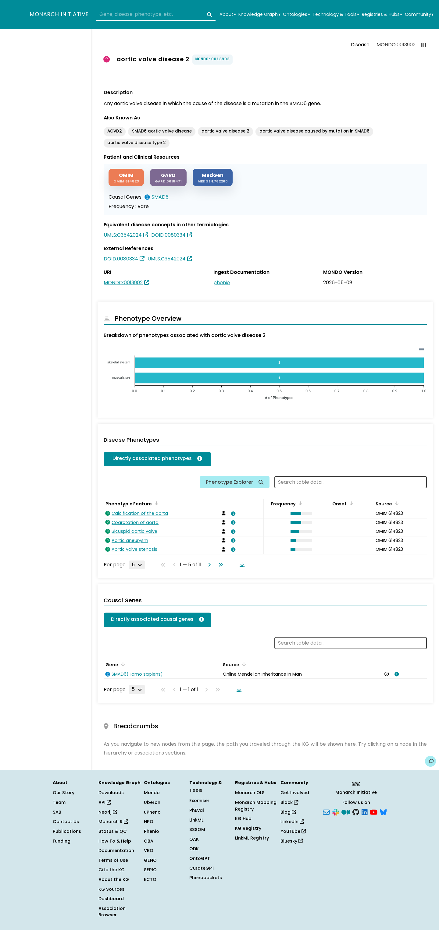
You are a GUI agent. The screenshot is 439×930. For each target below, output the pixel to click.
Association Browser (112, 911)
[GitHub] (355, 811)
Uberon (152, 802)
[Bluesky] (383, 811)
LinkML (196, 820)
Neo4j (107, 812)
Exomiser (199, 800)
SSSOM (197, 829)
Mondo (152, 793)
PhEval (196, 810)
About (228, 14)
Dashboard (111, 899)
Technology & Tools (335, 14)
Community (419, 14)
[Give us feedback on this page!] (430, 761)
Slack (289, 802)
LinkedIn (292, 822)
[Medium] (345, 811)
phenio (221, 282)
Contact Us (66, 822)
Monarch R (113, 822)
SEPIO (150, 870)
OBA (148, 841)
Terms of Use (113, 860)
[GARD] (168, 177)
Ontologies (296, 14)
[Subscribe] (326, 811)
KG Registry (248, 828)
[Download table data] (240, 564)
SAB (57, 812)
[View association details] (232, 514)
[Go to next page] (208, 564)
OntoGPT (199, 858)
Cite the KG (111, 870)
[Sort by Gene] (122, 664)
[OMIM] (126, 177)
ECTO (150, 879)
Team (59, 802)
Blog (288, 812)
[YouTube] (373, 811)
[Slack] (335, 811)
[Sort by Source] (395, 503)
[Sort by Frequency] (299, 503)
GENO (150, 860)
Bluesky (291, 841)
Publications (67, 831)
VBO (148, 850)
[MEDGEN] (213, 177)
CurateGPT (202, 868)
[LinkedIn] (365, 811)
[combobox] (156, 15)
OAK (194, 839)
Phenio (151, 831)
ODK (194, 849)
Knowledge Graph (259, 14)
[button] (300, 513)
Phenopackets (205, 878)
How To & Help (114, 841)
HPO (148, 822)
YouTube (293, 831)
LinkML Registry (252, 838)
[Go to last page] (219, 564)
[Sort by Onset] (350, 503)
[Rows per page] (137, 564)
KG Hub (243, 818)
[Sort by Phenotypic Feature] (155, 503)
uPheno (152, 812)
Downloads (111, 793)
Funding (61, 841)
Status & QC (112, 831)
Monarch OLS (250, 793)
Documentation (116, 850)
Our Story (63, 793)
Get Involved (294, 793)
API (104, 802)
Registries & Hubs (382, 14)
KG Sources (111, 889)
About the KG (113, 879)
